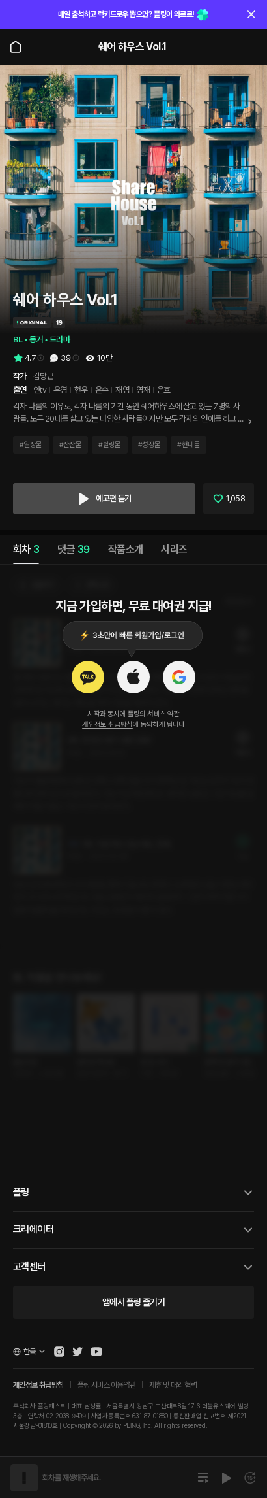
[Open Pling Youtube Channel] (96, 1351)
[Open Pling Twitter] (77, 1351)
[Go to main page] (16, 47)
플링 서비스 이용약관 (106, 1385)
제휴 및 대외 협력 (173, 1385)
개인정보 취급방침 (107, 724)
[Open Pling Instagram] (59, 1351)
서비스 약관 (163, 714)
